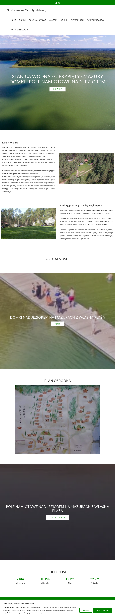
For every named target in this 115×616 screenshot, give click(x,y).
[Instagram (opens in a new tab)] (59, 3)
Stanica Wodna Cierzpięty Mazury (26, 10)
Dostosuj (86, 610)
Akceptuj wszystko (102, 610)
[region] (57, 608)
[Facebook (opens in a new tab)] (56, 3)
